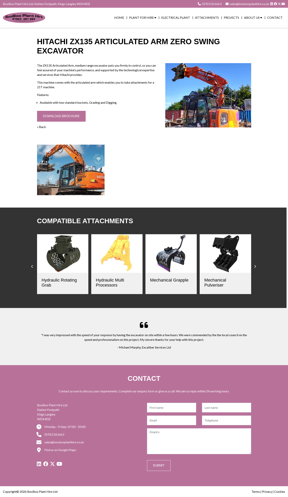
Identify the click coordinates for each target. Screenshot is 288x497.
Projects (231, 17)
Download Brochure (61, 116)
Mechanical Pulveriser (215, 283)
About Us (253, 17)
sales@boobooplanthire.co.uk (60, 442)
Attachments (207, 17)
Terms (256, 491)
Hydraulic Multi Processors (110, 283)
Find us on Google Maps (56, 450)
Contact (275, 17)
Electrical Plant (175, 17)
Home (119, 17)
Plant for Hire (142, 17)
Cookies (279, 491)
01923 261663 (209, 4)
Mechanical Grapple (169, 280)
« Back (41, 127)
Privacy (267, 491)
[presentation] (32, 266)
